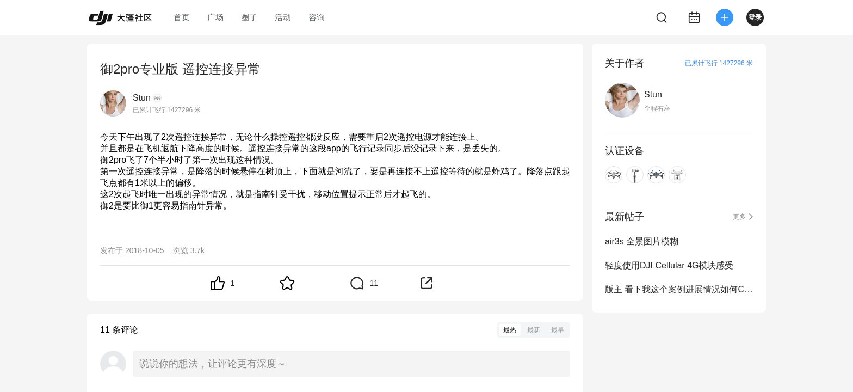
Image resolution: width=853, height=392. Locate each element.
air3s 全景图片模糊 (641, 241)
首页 (182, 17)
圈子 (249, 17)
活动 (283, 17)
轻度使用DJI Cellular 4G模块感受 (669, 265)
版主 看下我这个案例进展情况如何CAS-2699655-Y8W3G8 (679, 289)
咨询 (316, 17)
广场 (215, 17)
